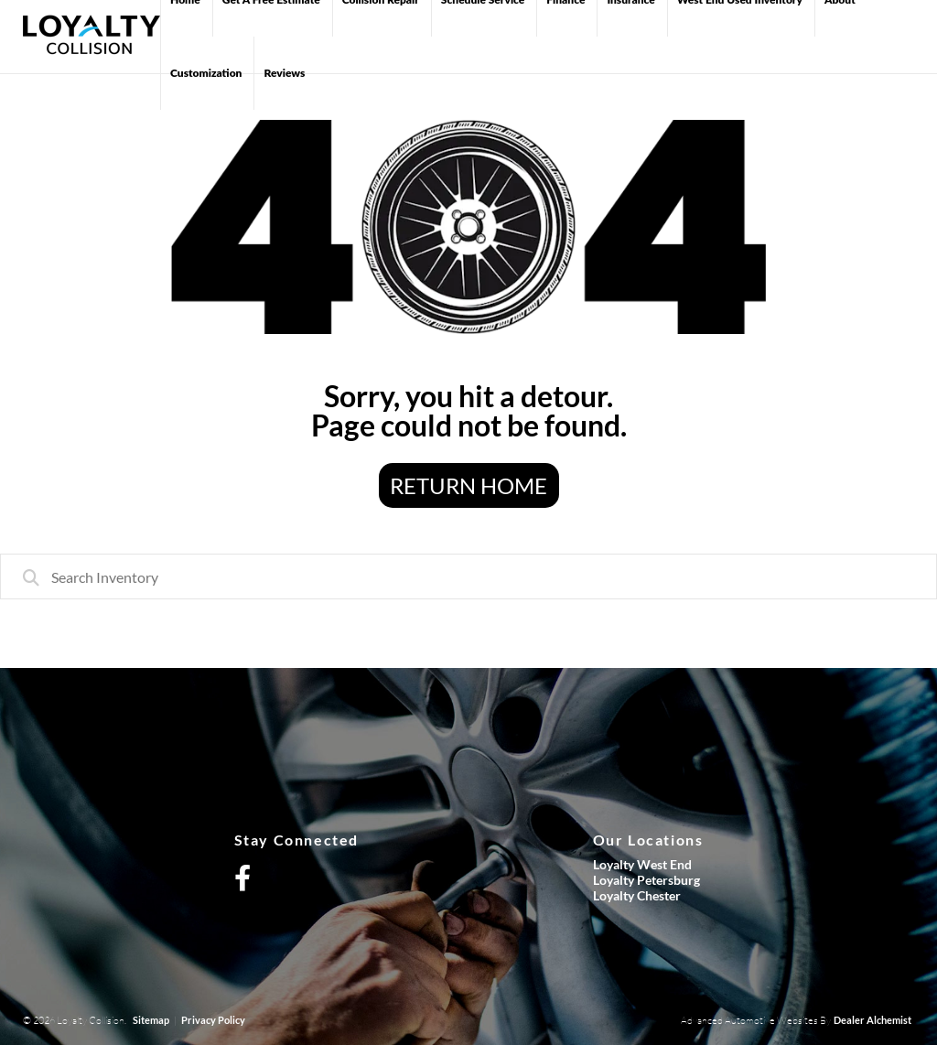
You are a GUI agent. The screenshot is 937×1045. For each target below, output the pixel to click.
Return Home (468, 485)
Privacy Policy (213, 1020)
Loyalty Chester (637, 895)
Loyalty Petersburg (646, 880)
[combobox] (468, 576)
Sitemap (151, 1020)
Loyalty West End (642, 864)
